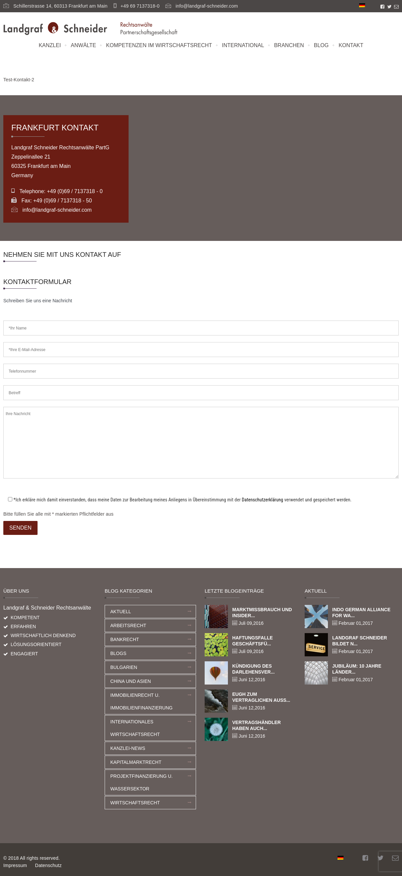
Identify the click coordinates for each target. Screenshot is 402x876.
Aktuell (120, 611)
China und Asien (130, 681)
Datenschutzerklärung (262, 499)
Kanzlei (50, 45)
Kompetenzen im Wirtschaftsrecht (159, 45)
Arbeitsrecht (128, 625)
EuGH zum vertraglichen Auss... (261, 697)
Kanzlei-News (127, 748)
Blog (321, 45)
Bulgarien (123, 667)
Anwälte (83, 45)
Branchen (289, 45)
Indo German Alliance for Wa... (361, 612)
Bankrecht (124, 639)
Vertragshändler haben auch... (256, 725)
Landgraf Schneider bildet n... (359, 640)
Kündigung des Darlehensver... (253, 669)
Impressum (15, 865)
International (243, 45)
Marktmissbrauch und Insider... (262, 612)
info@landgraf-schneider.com (206, 6)
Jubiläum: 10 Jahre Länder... (356, 669)
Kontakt (351, 45)
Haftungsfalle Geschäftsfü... (252, 640)
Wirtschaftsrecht (135, 802)
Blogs (118, 653)
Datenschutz (48, 865)
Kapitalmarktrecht (135, 762)
